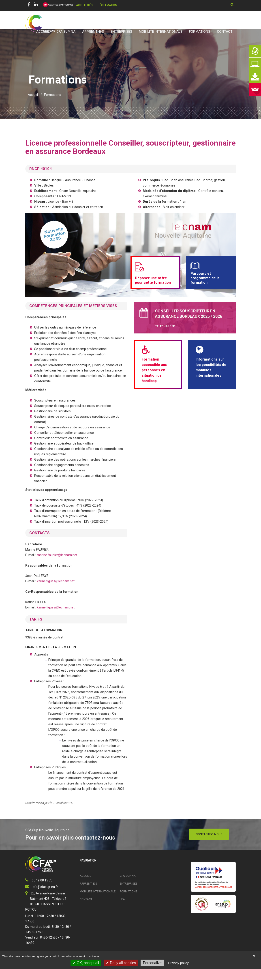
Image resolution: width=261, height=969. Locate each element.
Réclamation (107, 5)
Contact (224, 32)
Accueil (43, 32)
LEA (122, 899)
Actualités (84, 5)
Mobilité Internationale (160, 32)
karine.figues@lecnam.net (56, 581)
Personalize (152, 963)
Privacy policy (178, 963)
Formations (199, 32)
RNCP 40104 (40, 168)
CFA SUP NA (65, 32)
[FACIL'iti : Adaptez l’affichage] (57, 5)
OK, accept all (86, 963)
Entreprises (121, 32)
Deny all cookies (121, 963)
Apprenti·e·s (93, 32)
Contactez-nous (209, 834)
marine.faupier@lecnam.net (57, 555)
